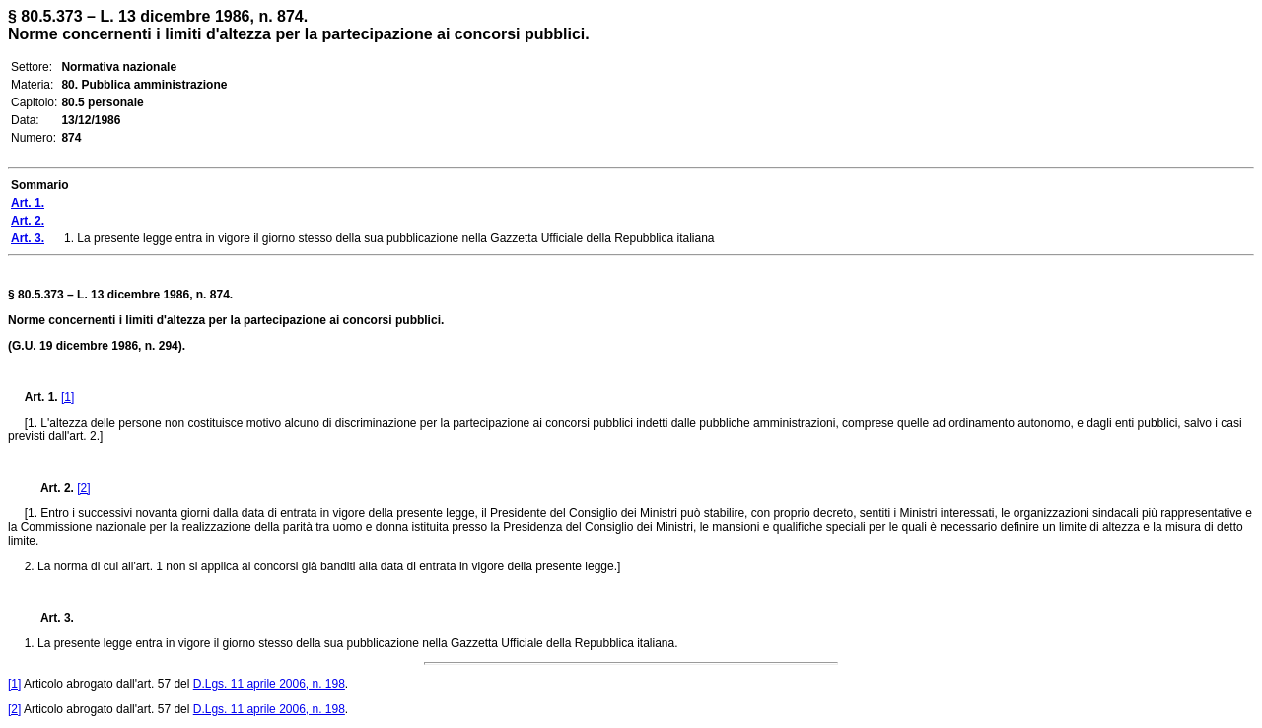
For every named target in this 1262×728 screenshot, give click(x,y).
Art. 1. (41, 397)
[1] (67, 397)
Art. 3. (49, 618)
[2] (83, 488)
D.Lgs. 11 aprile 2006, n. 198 (269, 684)
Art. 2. (49, 488)
